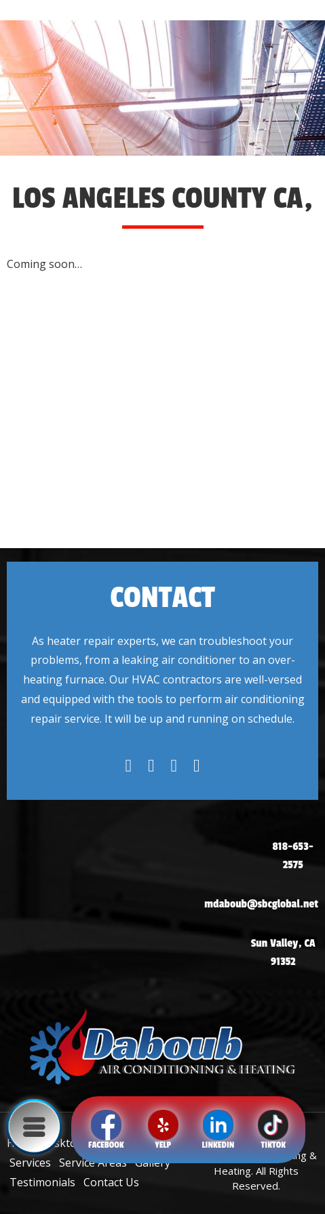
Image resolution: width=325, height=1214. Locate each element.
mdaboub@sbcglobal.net (261, 904)
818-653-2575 (293, 856)
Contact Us (111, 1182)
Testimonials (42, 1182)
